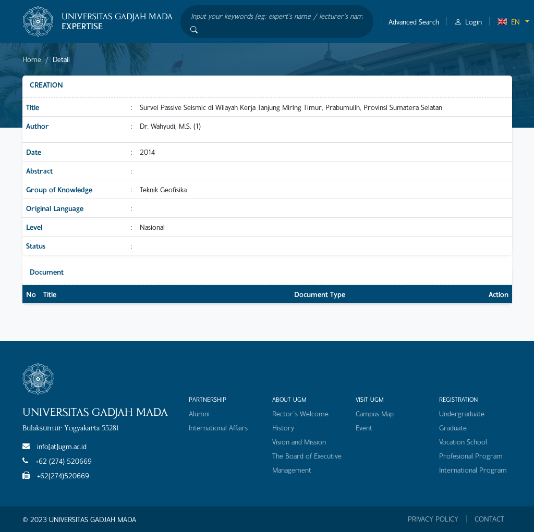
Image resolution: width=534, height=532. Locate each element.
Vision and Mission (299, 441)
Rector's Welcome (300, 413)
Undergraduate (461, 413)
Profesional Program (471, 455)
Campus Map (375, 413)
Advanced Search (414, 21)
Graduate (453, 427)
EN (508, 21)
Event (364, 427)
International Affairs (218, 427)
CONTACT (489, 519)
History (283, 427)
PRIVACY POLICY (433, 519)
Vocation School (463, 441)
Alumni (199, 413)
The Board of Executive (307, 455)
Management (291, 469)
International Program (473, 469)
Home (31, 59)
